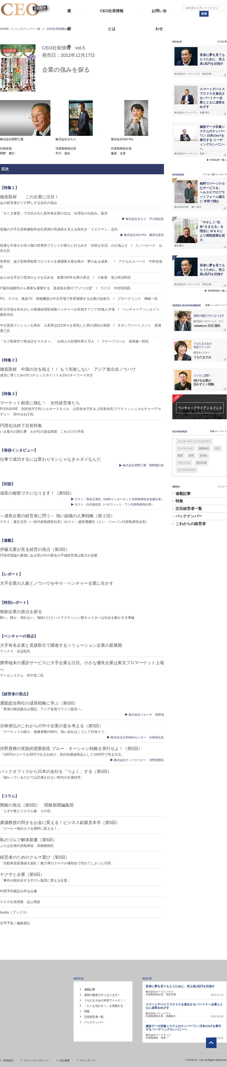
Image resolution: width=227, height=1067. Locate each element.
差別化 (203, 455)
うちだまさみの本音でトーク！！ (105, 1000)
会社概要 (64, 1060)
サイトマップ (87, 1060)
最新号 (69, 14)
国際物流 (204, 448)
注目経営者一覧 (189, 508)
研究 (191, 455)
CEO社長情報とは (111, 14)
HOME (4, 28)
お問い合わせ (159, 14)
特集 (179, 501)
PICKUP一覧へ (218, 160)
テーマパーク (185, 448)
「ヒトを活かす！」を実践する (103, 1006)
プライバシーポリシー (36, 1060)
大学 (217, 448)
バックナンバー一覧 (27, 28)
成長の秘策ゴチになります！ (102, 995)
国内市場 (201, 462)
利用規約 (8, 1060)
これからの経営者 (191, 524)
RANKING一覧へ (217, 290)
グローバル (184, 462)
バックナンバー (189, 516)
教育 (180, 455)
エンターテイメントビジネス (194, 441)
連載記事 (183, 494)
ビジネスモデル (186, 469)
